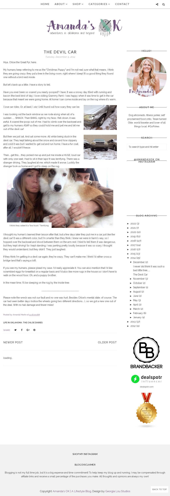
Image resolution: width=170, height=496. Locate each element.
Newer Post (13, 342)
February (138, 313)
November (139, 278)
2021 (133, 228)
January (137, 317)
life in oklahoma (12, 322)
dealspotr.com (147, 386)
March (136, 309)
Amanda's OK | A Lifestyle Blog (72, 491)
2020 (133, 232)
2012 (133, 326)
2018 (133, 240)
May (135, 300)
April (136, 304)
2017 (133, 245)
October (138, 283)
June (136, 296)
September (139, 287)
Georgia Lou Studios (117, 491)
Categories (99, 3)
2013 (133, 321)
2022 (133, 223)
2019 (133, 236)
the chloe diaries (33, 322)
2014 (133, 258)
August (137, 291)
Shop (78, 3)
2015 (133, 253)
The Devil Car (140, 274)
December (139, 262)
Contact (122, 3)
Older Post (107, 342)
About (61, 3)
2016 (133, 249)
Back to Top (159, 489)
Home (45, 3)
